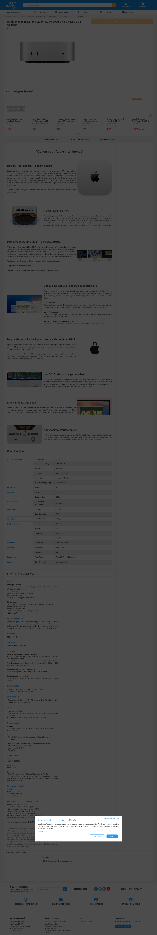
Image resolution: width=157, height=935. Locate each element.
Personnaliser (97, 836)
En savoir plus (43, 832)
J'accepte (112, 836)
